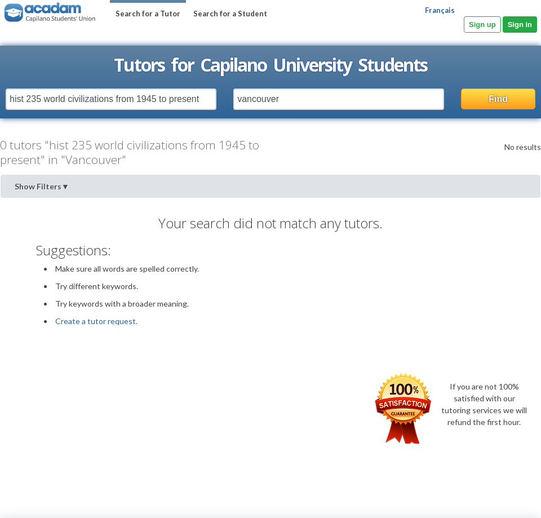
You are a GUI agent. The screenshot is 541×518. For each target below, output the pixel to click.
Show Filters (42, 186)
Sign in (520, 24)
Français (440, 10)
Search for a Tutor (148, 13)
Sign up (482, 24)
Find (498, 99)
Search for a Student (230, 13)
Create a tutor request (95, 321)
